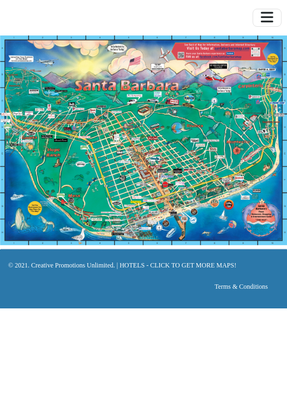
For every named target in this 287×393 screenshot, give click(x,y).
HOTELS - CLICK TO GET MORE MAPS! (177, 265)
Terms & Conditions (241, 286)
